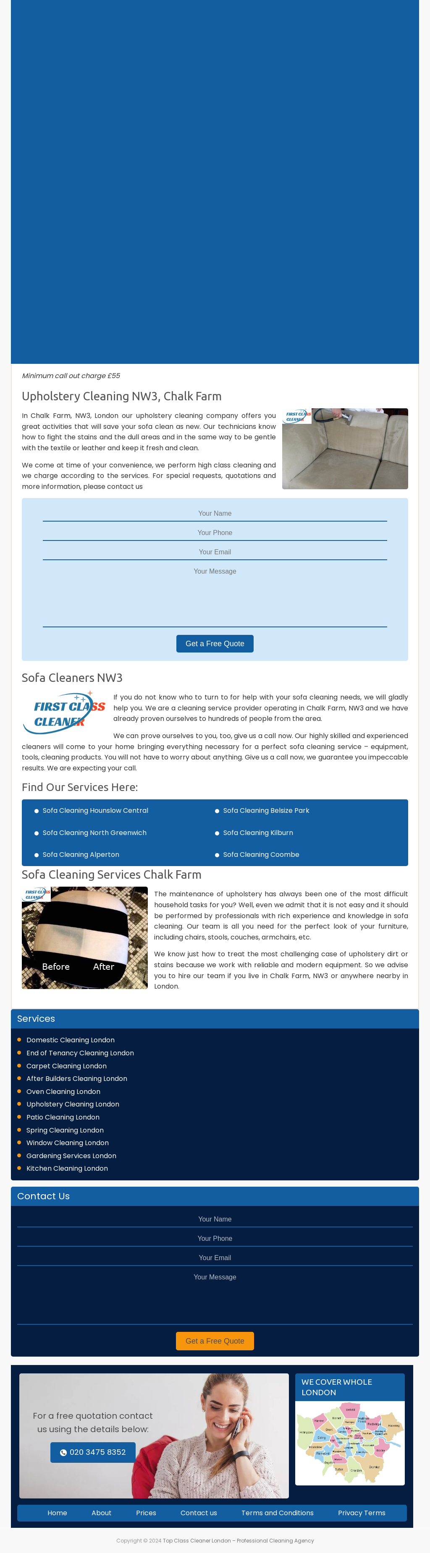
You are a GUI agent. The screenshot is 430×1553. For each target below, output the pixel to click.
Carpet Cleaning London (66, 1066)
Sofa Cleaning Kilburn (258, 833)
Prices (146, 1513)
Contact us (199, 1513)
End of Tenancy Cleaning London (80, 1053)
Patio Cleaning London (63, 1117)
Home (57, 1513)
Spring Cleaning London (65, 1130)
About (102, 1513)
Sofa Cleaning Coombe (261, 854)
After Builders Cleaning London (76, 1078)
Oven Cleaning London (63, 1091)
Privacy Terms (361, 1513)
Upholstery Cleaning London (72, 1104)
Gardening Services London (71, 1156)
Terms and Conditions (277, 1513)
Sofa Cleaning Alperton (81, 854)
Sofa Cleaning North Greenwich (95, 833)
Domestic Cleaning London (70, 1040)
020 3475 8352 (93, 1452)
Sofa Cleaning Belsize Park (266, 810)
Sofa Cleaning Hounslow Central (95, 810)
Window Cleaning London (67, 1143)
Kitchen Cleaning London (67, 1168)
